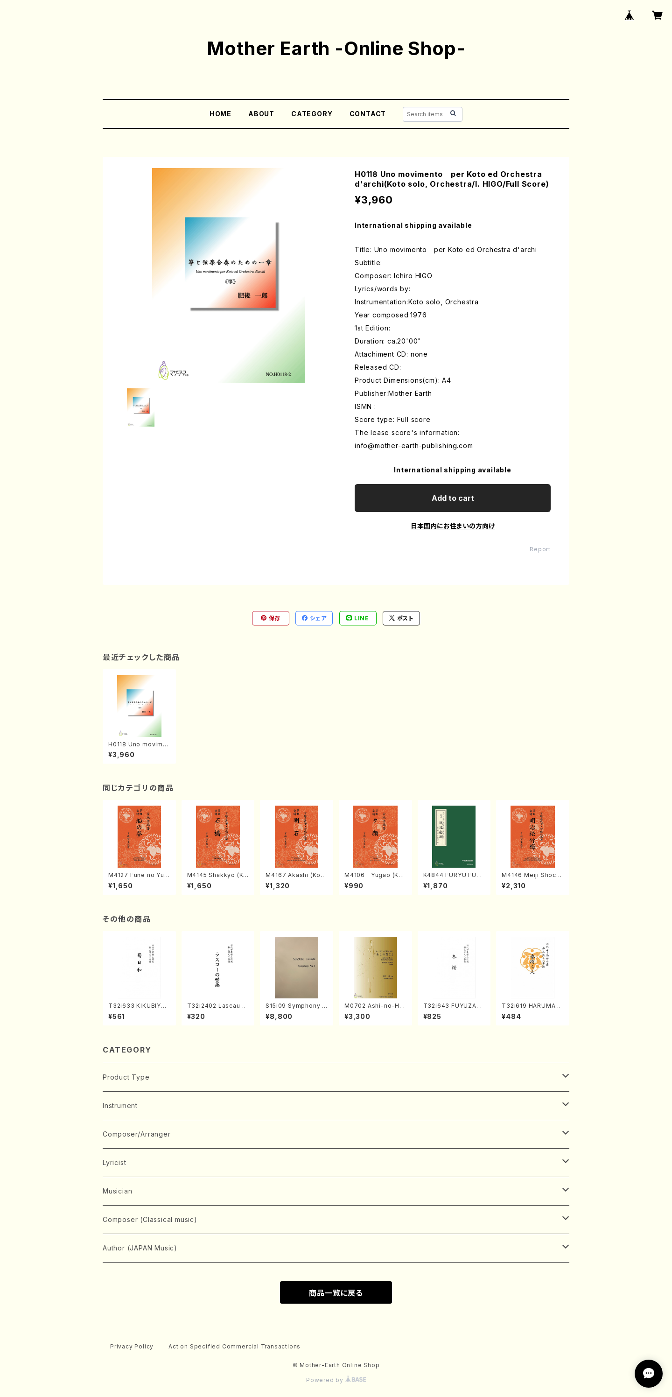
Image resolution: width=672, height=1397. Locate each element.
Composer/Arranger (137, 1134)
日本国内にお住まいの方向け (453, 526)
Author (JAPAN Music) (140, 1248)
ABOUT (261, 114)
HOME (220, 114)
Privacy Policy (132, 1346)
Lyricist (114, 1162)
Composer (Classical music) (150, 1219)
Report (540, 549)
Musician (117, 1191)
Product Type (126, 1077)
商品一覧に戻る (336, 1293)
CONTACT (368, 114)
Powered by (336, 1379)
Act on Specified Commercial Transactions (234, 1346)
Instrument (120, 1105)
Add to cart (453, 498)
